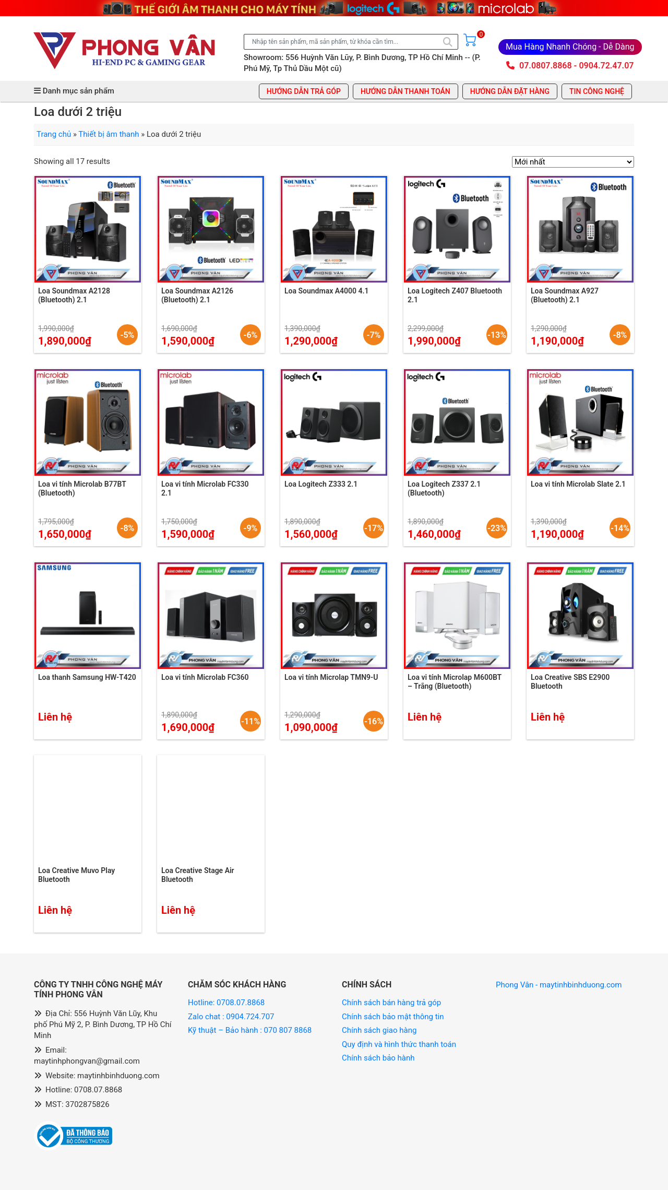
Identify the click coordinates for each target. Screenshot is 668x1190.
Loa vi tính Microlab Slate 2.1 (578, 484)
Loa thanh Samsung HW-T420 (87, 677)
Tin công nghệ (596, 91)
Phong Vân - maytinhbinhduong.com (559, 984)
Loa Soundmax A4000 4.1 (326, 291)
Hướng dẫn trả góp (304, 91)
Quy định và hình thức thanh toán (399, 1044)
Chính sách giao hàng (379, 1030)
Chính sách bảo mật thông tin (393, 1016)
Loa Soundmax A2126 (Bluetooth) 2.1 (197, 295)
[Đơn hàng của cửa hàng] (573, 162)
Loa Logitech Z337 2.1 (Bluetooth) (444, 488)
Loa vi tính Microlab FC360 (205, 677)
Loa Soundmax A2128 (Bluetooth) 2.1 (74, 295)
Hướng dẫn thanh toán (405, 91)
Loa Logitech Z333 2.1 (320, 484)
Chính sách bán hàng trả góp (391, 1002)
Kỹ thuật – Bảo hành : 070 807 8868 (251, 1030)
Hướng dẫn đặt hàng (510, 91)
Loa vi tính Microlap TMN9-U (331, 677)
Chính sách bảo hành (378, 1058)
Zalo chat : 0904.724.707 (232, 1016)
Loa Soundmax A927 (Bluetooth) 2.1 (565, 295)
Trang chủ (54, 134)
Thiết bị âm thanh (108, 134)
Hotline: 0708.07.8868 (226, 1002)
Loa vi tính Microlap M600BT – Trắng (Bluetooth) (455, 681)
